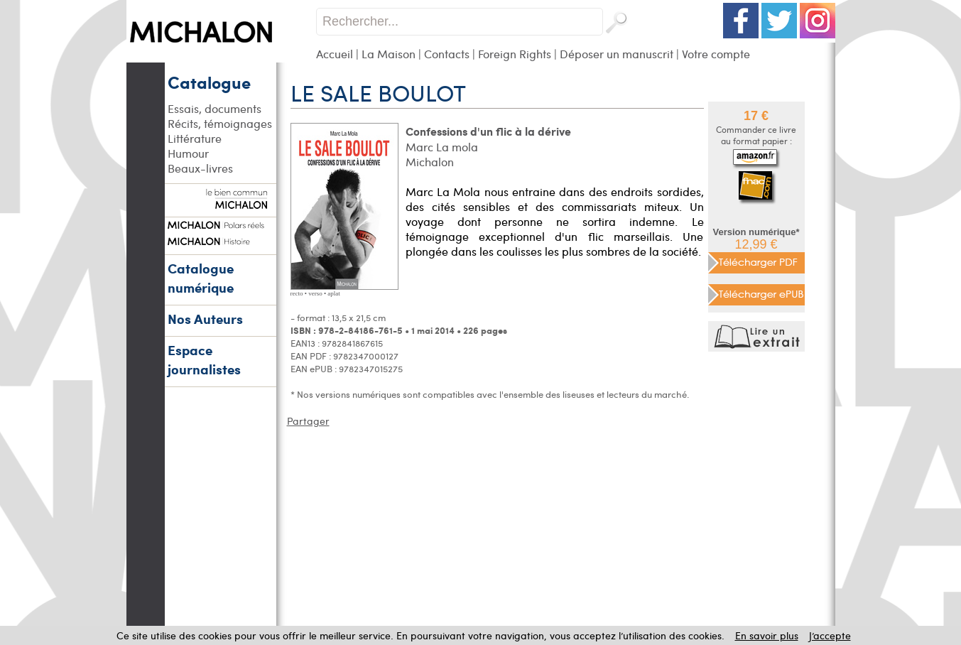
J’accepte (830, 635)
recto (297, 293)
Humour (188, 153)
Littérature (195, 138)
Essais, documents (214, 108)
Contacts (446, 53)
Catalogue (209, 82)
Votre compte (716, 53)
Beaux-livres (200, 168)
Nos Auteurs (205, 318)
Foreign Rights (514, 53)
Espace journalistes (204, 359)
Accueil (334, 53)
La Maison (389, 53)
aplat (333, 293)
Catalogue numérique (201, 278)
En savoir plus (766, 635)
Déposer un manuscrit (616, 53)
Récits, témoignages (220, 123)
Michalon (430, 161)
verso (315, 293)
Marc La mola (442, 146)
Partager (308, 421)
